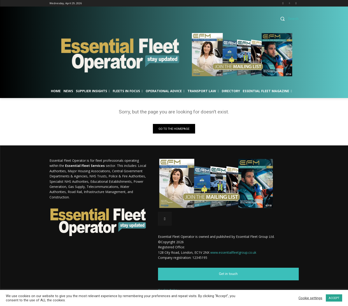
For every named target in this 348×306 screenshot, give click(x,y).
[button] (288, 18)
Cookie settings (310, 298)
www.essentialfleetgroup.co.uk (233, 252)
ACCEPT (334, 298)
